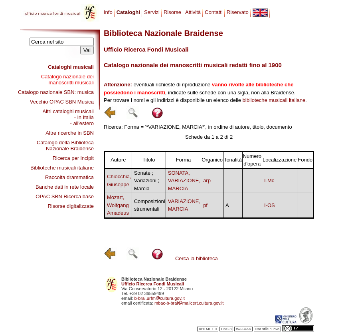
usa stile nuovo (267, 329)
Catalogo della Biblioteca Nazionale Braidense (65, 146)
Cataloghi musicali (71, 67)
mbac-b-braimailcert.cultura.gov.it (189, 303)
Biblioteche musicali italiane (62, 168)
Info (108, 12)
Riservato (238, 12)
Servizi (152, 12)
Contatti (214, 12)
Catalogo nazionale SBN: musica (56, 92)
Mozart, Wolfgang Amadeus (118, 205)
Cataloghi (128, 12)
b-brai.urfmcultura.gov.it (159, 298)
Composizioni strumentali (149, 205)
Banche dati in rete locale (65, 187)
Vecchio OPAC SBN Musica (62, 102)
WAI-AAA (243, 329)
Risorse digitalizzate (70, 206)
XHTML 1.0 (208, 329)
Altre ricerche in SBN (69, 133)
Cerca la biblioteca (196, 258)
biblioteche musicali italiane (274, 100)
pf (205, 205)
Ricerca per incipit (73, 158)
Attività (193, 12)
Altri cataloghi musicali (68, 111)
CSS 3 (226, 329)
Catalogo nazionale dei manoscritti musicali (67, 80)
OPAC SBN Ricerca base (65, 196)
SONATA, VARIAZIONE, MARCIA (184, 180)
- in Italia (84, 117)
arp (207, 180)
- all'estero (82, 123)
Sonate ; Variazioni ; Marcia (146, 180)
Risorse (172, 12)
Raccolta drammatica (69, 177)
